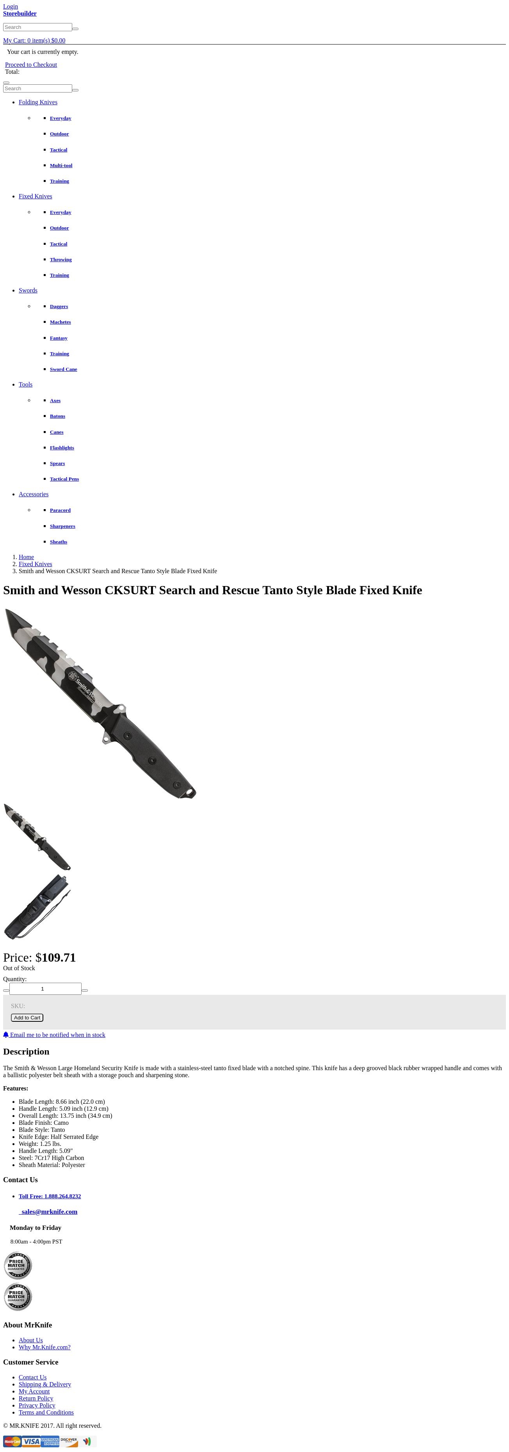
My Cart (34, 40)
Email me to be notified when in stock (54, 1035)
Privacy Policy (37, 1405)
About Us (31, 1340)
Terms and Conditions (46, 1412)
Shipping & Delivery (45, 1384)
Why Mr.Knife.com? (45, 1347)
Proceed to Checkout (31, 64)
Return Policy (36, 1398)
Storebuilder (20, 13)
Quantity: (15, 979)
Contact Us (33, 1377)
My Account (34, 1391)
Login (10, 6)
